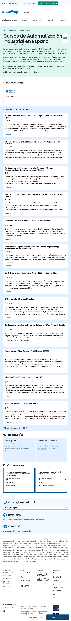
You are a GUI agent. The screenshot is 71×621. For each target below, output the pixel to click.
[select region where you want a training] (35, 507)
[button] (65, 480)
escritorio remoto (9, 64)
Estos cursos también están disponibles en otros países (23, 520)
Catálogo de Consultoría (25, 585)
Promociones (9, 578)
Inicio (5, 30)
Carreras (57, 591)
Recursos (7, 586)
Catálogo (7, 575)
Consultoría (37, 20)
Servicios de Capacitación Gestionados (42, 574)
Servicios (51, 20)
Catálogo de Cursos (9, 20)
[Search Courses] (46, 12)
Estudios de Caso (25, 576)
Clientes (56, 584)
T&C (55, 597)
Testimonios (58, 587)
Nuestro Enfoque (27, 573)
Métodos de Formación (8, 582)
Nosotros (64, 20)
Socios (56, 581)
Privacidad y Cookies (35, 617)
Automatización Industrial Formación (19, 30)
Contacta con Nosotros (48, 3)
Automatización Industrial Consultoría (17, 531)
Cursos (24, 20)
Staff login (35, 620)
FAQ (55, 594)
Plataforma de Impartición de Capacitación (43, 579)
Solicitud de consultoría (25, 581)
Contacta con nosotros (57, 617)
